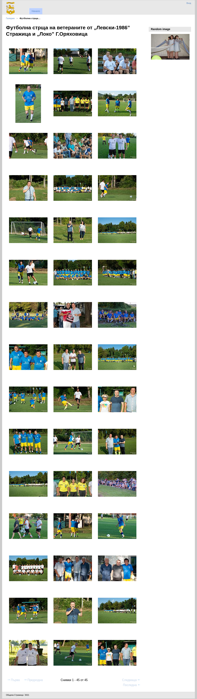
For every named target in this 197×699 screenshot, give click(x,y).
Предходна (33, 680)
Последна (131, 685)
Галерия (10, 18)
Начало (36, 11)
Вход (188, 3)
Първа (13, 680)
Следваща (131, 680)
